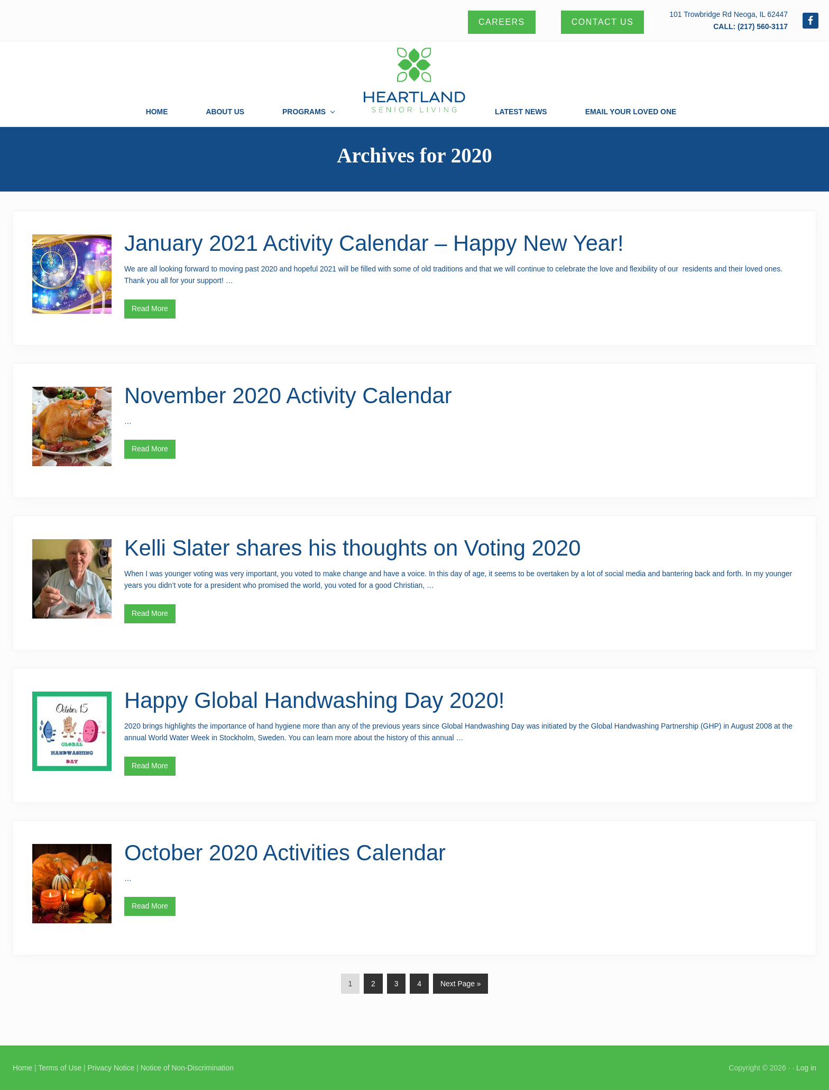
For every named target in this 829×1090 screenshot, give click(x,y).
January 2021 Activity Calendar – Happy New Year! (374, 243)
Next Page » (460, 985)
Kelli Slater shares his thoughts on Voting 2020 (352, 547)
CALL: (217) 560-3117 (750, 26)
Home (22, 1068)
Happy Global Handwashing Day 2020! (314, 700)
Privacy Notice (110, 1068)
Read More (150, 311)
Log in (806, 1068)
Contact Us (603, 21)
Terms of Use (59, 1068)
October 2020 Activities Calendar (285, 852)
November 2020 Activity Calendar (288, 395)
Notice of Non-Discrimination (187, 1068)
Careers (501, 21)
